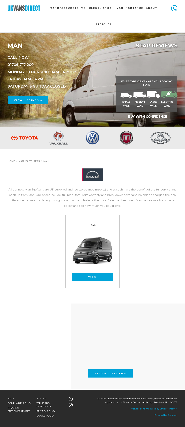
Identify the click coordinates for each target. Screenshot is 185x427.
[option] (25, 138)
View (92, 276)
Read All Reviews (110, 373)
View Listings (28, 100)
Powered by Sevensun (165, 415)
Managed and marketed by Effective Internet (154, 408)
